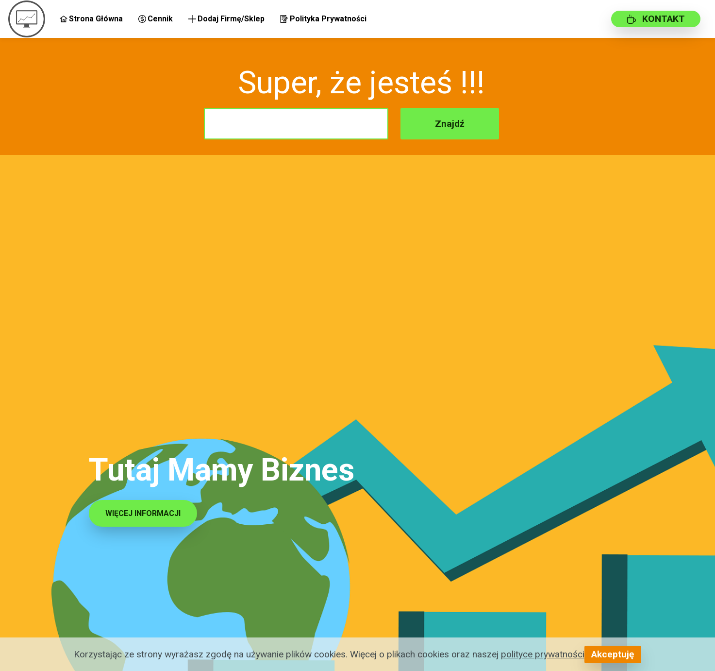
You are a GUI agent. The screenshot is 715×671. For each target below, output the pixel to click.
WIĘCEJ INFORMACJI (143, 513)
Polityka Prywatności (323, 18)
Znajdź (450, 123)
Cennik (155, 18)
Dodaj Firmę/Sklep (226, 18)
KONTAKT (656, 18)
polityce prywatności (542, 654)
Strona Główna (91, 18)
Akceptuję (612, 654)
